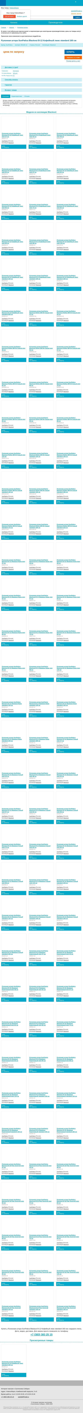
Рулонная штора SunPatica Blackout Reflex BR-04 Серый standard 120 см (39, 454)
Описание (5, 96)
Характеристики (16, 96)
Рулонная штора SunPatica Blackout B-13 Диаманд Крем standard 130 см (39, 703)
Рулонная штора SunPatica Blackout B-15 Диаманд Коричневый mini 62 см (11, 1023)
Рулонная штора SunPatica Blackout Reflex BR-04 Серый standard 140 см (12, 490)
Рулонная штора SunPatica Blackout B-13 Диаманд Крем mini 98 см (40, 668)
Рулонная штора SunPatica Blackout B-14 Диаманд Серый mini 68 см (67, 810)
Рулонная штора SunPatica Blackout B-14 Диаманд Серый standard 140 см (39, 916)
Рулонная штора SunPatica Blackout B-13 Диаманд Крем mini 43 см (40, 561)
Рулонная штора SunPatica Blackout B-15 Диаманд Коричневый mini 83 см (11, 1059)
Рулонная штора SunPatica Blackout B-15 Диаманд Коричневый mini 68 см (38, 1023)
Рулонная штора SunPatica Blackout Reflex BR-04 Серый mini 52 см (41, 348)
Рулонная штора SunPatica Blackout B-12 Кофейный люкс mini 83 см (67, 206)
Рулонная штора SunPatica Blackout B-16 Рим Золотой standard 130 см (38, 1307)
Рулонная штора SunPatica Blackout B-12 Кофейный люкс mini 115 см (67, 241)
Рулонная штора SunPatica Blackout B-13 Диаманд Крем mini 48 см (68, 561)
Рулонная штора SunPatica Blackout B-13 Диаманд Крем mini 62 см (68, 597)
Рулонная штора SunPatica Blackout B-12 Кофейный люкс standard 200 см (12, 312)
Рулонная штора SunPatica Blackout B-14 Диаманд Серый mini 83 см (39, 845)
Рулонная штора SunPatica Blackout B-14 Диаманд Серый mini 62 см (39, 810)
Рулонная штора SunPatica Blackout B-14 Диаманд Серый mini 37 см (67, 739)
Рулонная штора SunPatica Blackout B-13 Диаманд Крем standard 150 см (12, 739)
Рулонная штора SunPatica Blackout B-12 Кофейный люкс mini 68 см (12, 206)
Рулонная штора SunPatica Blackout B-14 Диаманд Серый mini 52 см (67, 774)
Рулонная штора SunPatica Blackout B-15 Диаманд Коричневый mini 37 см (38, 952)
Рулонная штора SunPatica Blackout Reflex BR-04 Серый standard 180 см (39, 526)
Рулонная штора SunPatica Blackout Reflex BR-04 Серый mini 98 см (68, 419)
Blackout (11, 143)
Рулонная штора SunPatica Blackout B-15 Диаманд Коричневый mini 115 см (11, 1094)
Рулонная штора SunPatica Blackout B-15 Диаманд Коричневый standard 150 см (39, 1130)
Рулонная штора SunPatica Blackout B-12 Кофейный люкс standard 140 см (39, 277)
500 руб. (15, 73)
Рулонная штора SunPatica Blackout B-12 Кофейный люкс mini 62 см (67, 170)
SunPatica (5, 141)
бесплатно (16, 71)
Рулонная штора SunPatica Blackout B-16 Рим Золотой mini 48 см (68, 1165)
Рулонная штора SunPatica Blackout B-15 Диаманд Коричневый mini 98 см (66, 1059)
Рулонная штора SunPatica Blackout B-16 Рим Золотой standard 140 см (66, 1307)
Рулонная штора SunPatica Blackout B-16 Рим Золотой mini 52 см (13, 1201)
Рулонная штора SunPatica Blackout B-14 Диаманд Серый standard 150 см (67, 916)
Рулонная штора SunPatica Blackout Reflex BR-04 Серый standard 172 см (12, 526)
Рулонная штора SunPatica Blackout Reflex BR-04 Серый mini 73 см (68, 383)
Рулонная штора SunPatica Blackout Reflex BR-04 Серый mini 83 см (13, 419)
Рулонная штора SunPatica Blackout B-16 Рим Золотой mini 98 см (40, 1272)
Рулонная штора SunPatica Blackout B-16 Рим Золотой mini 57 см (40, 1201)
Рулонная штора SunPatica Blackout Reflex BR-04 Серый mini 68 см (41, 383)
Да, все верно (9, 16)
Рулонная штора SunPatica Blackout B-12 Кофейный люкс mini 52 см (12, 170)
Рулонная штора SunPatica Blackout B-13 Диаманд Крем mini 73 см (40, 632)
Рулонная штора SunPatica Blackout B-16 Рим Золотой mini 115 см (68, 1272)
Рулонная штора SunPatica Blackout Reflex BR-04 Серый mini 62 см (13, 383)
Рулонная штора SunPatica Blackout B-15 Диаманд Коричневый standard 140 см (12, 1130)
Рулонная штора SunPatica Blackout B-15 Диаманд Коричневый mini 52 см (38, 988)
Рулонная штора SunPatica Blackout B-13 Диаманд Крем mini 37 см (13, 561)
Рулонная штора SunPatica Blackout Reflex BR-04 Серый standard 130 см (67, 454)
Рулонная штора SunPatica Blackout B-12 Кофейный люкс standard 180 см (67, 277)
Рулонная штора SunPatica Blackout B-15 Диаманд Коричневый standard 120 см (39, 1094)
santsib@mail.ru (76, 11)
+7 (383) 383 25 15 (41, 1334)
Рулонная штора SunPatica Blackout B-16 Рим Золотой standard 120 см (11, 1307)
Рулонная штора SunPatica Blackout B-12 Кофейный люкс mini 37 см (12, 135)
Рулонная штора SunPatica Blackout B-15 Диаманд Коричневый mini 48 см (11, 988)
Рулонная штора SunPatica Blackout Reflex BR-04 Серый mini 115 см (13, 454)
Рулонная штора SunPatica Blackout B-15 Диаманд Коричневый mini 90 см (38, 1059)
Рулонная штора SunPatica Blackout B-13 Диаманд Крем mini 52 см (13, 597)
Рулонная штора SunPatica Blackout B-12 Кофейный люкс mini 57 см (39, 170)
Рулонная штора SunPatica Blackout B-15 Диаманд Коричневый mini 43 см (66, 952)
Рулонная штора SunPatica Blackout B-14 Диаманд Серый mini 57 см (12, 810)
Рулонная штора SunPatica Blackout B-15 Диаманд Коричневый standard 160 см (67, 1130)
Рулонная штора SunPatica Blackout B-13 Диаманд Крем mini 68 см (13, 632)
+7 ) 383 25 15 (7, 1397)
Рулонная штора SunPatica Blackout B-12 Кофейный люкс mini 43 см (39, 135)
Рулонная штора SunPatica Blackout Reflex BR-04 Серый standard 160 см (67, 490)
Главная (3, 27)
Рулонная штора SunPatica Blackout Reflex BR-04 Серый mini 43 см (68, 312)
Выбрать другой (22, 16)
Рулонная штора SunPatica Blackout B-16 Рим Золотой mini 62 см (68, 1201)
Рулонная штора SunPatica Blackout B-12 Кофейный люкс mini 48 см (67, 135)
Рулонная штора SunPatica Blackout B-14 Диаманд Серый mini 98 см (12, 881)
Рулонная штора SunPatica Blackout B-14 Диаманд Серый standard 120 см (67, 881)
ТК (13, 75)
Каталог (11, 27)
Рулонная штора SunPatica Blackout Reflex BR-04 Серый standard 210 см (67, 526)
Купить (70, 52)
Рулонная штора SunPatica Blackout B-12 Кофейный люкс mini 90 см (12, 241)
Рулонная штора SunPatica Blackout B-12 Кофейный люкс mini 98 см (39, 241)
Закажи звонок (76, 13)
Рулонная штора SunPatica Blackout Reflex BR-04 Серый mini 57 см (68, 348)
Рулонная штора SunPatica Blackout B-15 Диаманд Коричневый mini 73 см (66, 1023)
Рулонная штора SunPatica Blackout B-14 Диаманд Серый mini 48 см (39, 774)
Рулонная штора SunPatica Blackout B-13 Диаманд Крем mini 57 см (40, 597)
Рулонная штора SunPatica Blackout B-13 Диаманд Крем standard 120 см (12, 703)
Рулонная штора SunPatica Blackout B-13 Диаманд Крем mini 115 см (68, 668)
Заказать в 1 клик (73, 57)
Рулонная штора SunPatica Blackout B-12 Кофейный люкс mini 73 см (39, 206)
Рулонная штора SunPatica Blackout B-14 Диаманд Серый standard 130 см (12, 916)
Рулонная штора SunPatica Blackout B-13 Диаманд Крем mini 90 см (13, 668)
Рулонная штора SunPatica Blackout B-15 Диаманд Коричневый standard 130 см (67, 1094)
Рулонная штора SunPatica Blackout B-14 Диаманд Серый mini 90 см (67, 845)
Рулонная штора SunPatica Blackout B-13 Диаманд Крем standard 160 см (39, 739)
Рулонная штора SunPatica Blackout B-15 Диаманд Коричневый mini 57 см (66, 988)
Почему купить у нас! (73, 61)
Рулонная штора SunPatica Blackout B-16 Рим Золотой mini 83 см (68, 1236)
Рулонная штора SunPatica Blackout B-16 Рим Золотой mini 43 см (40, 1165)
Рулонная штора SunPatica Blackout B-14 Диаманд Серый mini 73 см (12, 845)
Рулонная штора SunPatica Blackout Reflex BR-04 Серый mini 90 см (41, 419)
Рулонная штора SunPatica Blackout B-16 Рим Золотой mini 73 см (40, 1236)
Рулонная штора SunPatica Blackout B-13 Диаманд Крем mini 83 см (68, 632)
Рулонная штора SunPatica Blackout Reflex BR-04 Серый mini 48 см (13, 348)
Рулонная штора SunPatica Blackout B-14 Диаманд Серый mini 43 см (12, 774)
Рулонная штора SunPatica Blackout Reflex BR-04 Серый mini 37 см (41, 312)
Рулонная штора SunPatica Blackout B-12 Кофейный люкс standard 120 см (12, 277)
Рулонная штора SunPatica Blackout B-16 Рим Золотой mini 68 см (13, 1236)
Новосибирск (14, 8)
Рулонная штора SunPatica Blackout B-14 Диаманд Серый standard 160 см (12, 952)
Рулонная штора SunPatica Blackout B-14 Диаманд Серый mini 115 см (39, 881)
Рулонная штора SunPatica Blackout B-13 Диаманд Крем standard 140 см (67, 703)
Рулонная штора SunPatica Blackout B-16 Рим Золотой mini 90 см (13, 1272)
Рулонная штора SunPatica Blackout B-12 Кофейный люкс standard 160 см (12, 1363)
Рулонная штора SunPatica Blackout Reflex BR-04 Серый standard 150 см (39, 490)
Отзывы (27, 96)
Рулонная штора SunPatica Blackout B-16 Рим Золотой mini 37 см (13, 1165)
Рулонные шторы (22, 27)
